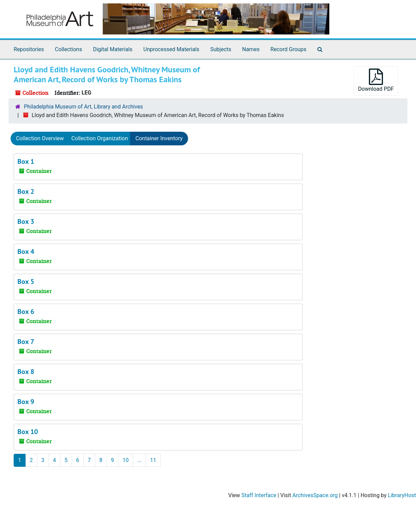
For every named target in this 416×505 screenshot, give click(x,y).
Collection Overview (40, 138)
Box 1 (25, 161)
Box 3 (25, 221)
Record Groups (288, 49)
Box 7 (25, 341)
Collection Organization (99, 138)
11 (153, 460)
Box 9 (25, 401)
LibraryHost (402, 495)
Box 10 (27, 431)
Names (251, 49)
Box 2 (25, 191)
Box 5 (25, 281)
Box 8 (25, 371)
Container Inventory (159, 138)
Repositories (29, 49)
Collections (68, 49)
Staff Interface (258, 495)
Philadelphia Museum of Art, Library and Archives (83, 106)
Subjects (220, 49)
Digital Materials (112, 49)
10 (126, 460)
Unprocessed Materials (171, 49)
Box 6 (25, 311)
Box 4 (25, 251)
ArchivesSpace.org (315, 495)
